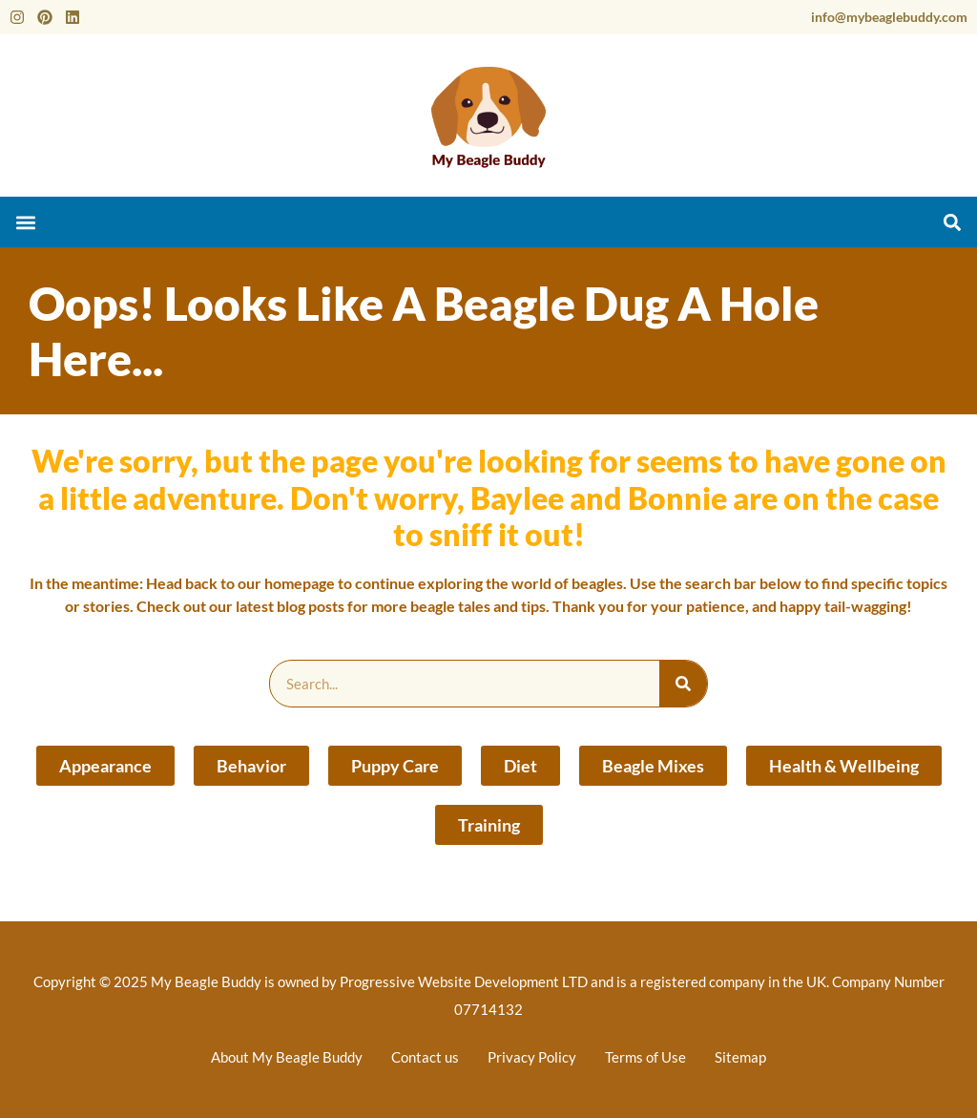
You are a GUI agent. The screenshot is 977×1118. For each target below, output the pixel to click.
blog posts (310, 606)
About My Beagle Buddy (287, 1056)
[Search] (683, 684)
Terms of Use (645, 1056)
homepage (299, 583)
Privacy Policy (532, 1056)
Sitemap (740, 1056)
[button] (25, 222)
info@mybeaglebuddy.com (889, 17)
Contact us (425, 1056)
